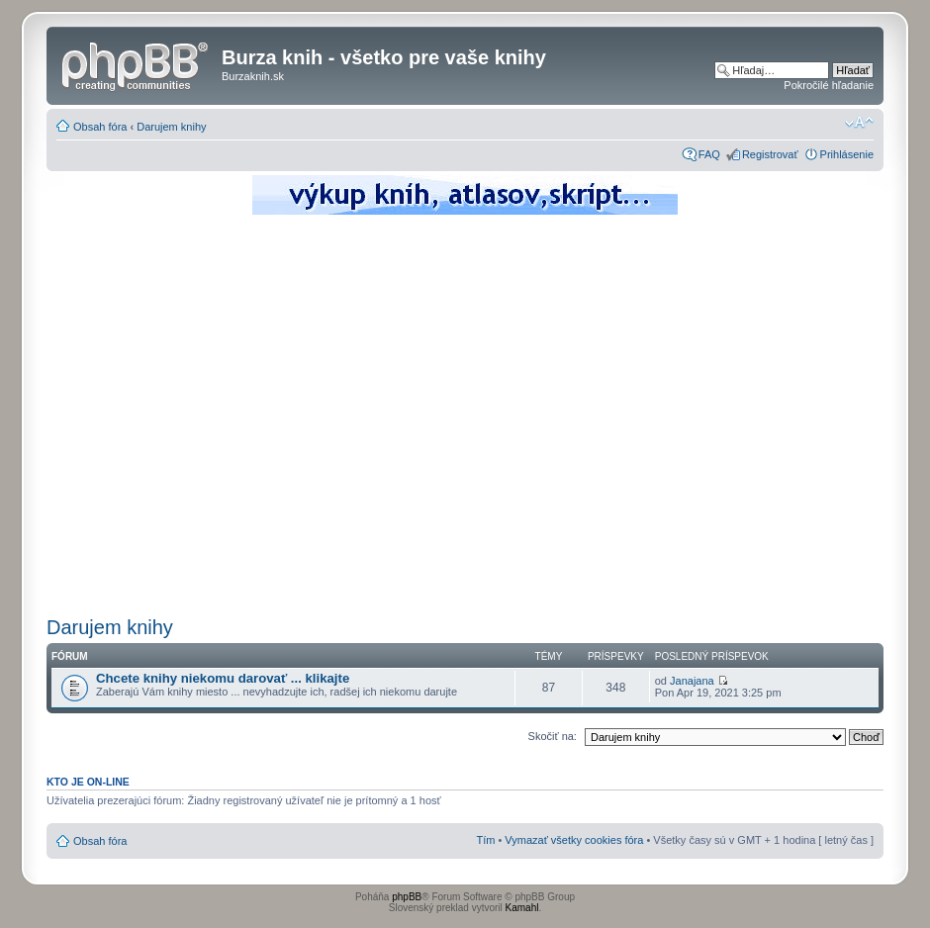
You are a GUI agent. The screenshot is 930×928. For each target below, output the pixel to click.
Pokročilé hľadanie (829, 85)
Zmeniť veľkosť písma (859, 123)
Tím (485, 840)
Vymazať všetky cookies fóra (574, 840)
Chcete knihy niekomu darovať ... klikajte (222, 678)
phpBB (406, 896)
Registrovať (770, 154)
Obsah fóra (100, 127)
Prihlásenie (847, 154)
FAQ (709, 154)
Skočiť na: (552, 736)
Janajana (692, 681)
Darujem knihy (171, 127)
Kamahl (522, 907)
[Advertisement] (185, 413)
